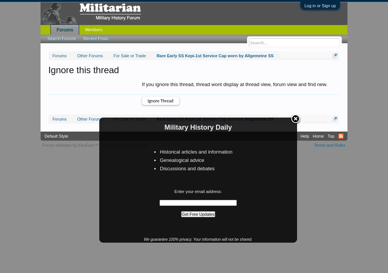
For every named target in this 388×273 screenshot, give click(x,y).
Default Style (56, 136)
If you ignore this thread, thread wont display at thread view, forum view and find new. (234, 84)
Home (318, 136)
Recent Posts (96, 38)
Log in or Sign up (320, 5)
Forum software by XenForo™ (95, 145)
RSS (341, 136)
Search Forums (61, 38)
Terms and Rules (330, 145)
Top (331, 136)
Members (93, 29)
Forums (64, 30)
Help (304, 136)
